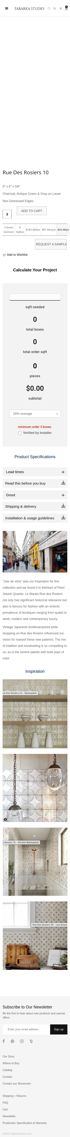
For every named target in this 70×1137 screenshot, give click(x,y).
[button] (15, 254)
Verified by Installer (37, 433)
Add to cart (31, 211)
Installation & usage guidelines (29, 518)
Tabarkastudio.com (20, 1133)
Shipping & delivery (20, 506)
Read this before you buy (25, 483)
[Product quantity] (7, 214)
